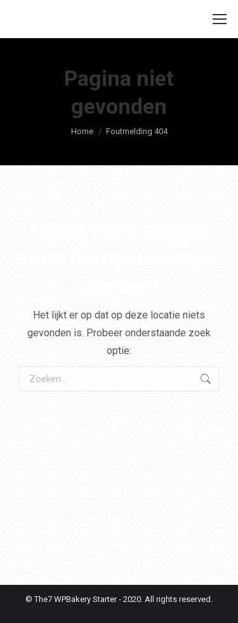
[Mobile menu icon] (220, 19)
